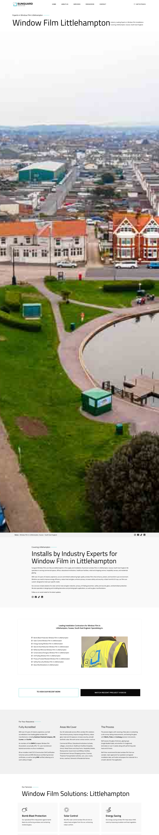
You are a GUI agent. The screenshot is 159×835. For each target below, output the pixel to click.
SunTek (29, 739)
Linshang (119, 737)
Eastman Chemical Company (43, 737)
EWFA (33, 743)
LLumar (21, 739)
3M (54, 737)
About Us (64, 4)
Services (77, 4)
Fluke (111, 737)
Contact (103, 4)
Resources (90, 4)
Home (54, 4)
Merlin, (106, 737)
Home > (17, 535)
